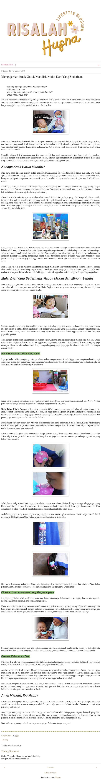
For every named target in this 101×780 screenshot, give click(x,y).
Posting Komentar (10, 751)
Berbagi (5, 740)
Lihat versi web (50, 773)
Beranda (50, 768)
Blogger (58, 777)
